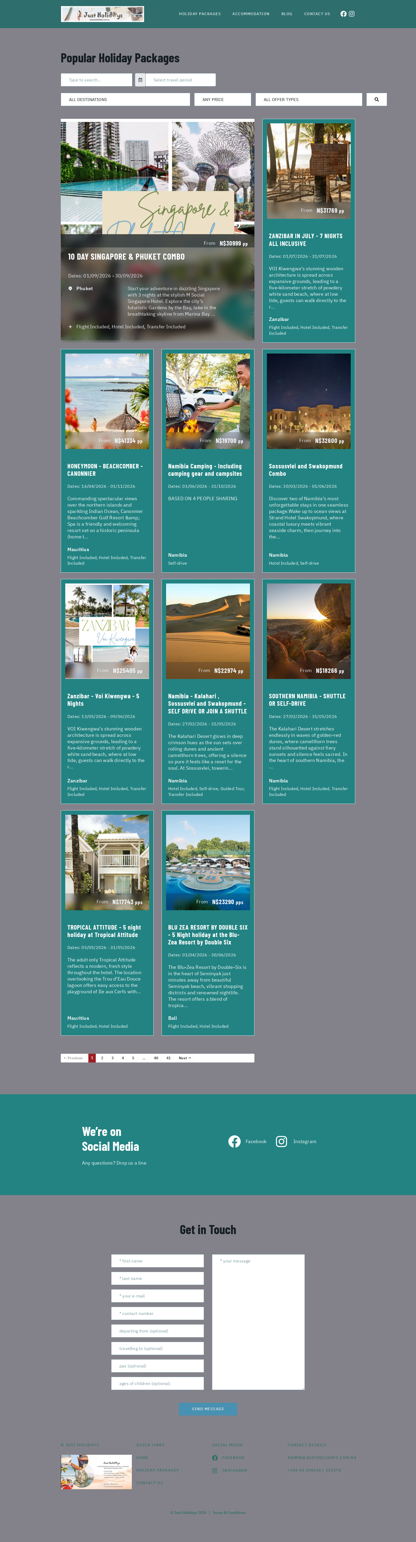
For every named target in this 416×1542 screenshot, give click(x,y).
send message (208, 1408)
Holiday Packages (200, 13)
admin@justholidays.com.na (321, 1457)
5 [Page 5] (133, 1058)
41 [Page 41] (168, 1058)
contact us (149, 1482)
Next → (185, 1058)
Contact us (317, 13)
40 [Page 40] (156, 1058)
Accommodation (251, 13)
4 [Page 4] (123, 1058)
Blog (287, 13)
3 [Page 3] (112, 1058)
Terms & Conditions (229, 1512)
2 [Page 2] (102, 1058)
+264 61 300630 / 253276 (314, 1470)
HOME (142, 1457)
